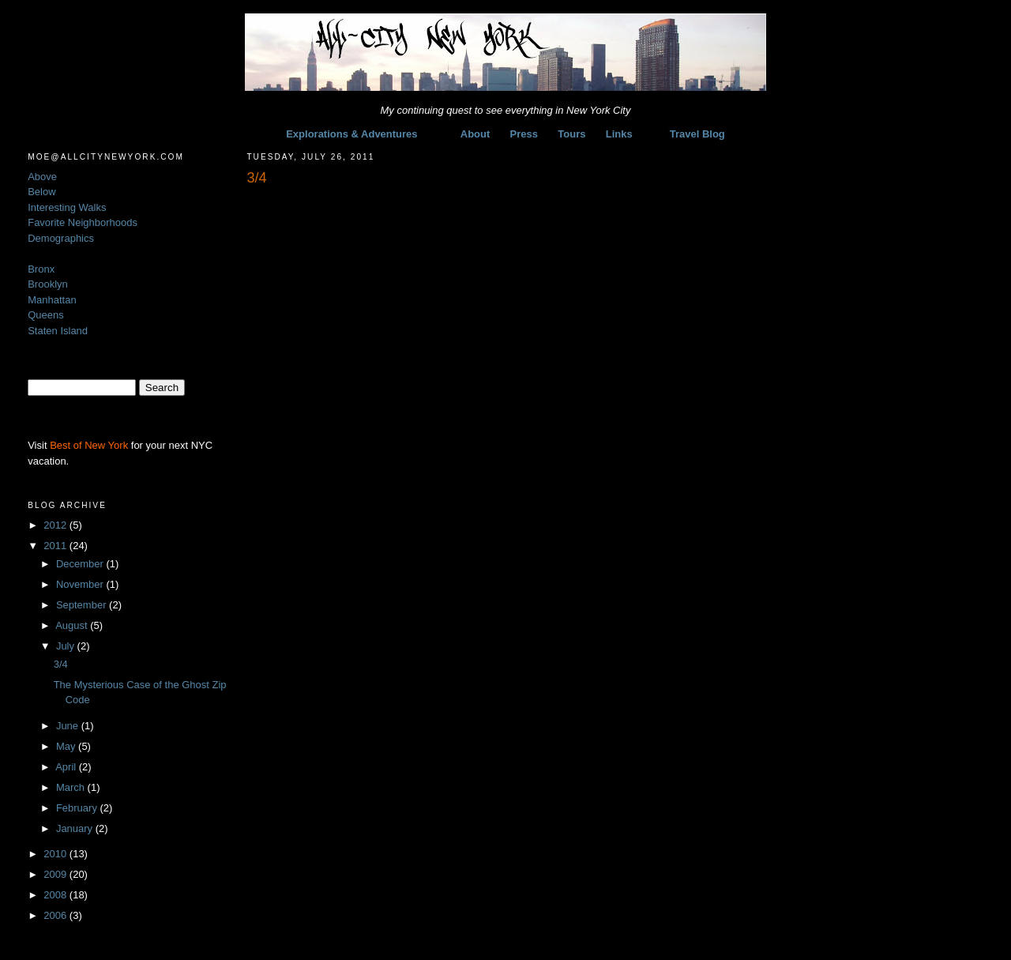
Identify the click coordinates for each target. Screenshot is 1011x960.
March (72, 787)
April (67, 767)
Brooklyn (48, 284)
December (81, 564)
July (66, 646)
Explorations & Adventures (351, 134)
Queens (46, 315)
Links (619, 134)
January (76, 828)
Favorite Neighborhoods (82, 222)
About (475, 134)
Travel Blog (697, 134)
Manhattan (52, 300)
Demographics (61, 238)
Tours (571, 134)
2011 (56, 546)
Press (524, 134)
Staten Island (58, 331)
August (72, 625)
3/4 (61, 664)
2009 (56, 874)
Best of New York (89, 445)
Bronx (41, 269)
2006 (56, 915)
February (78, 808)
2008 (56, 895)
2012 (56, 525)
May (67, 746)
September (82, 605)
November (81, 584)
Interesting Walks (67, 207)
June (68, 726)
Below (41, 192)
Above (42, 177)
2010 (56, 854)
